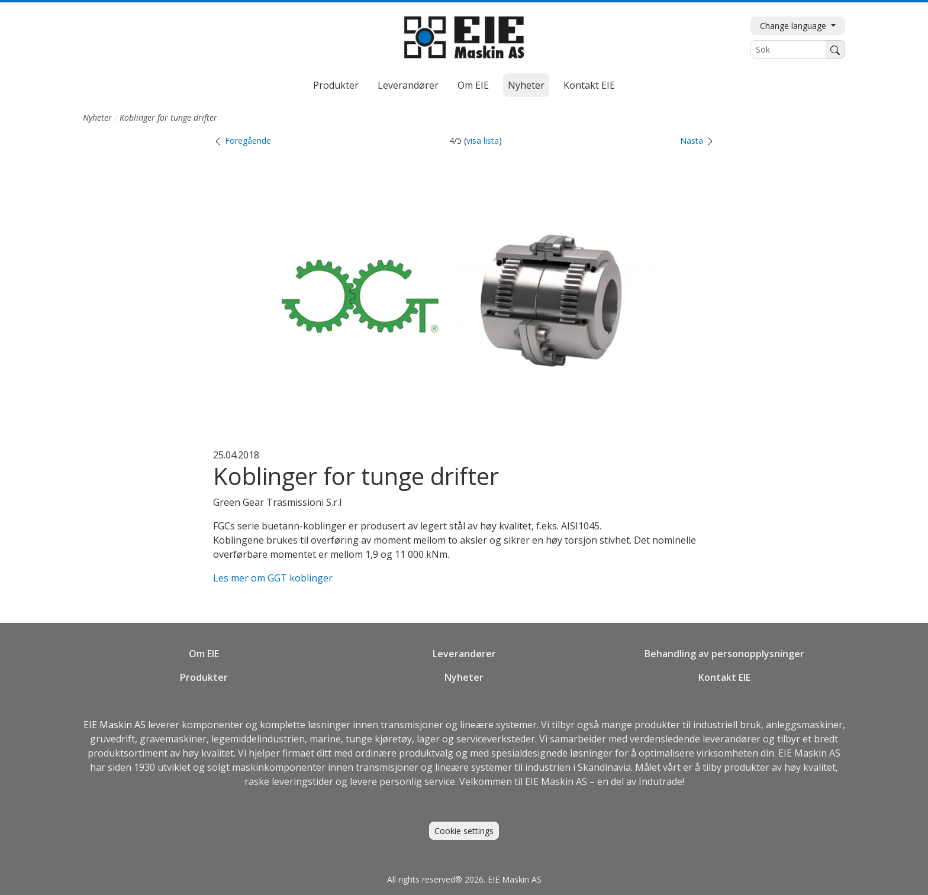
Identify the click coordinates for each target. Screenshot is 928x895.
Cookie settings (464, 830)
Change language (794, 25)
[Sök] (788, 49)
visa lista (482, 140)
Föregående (242, 140)
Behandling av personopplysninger (724, 653)
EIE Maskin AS (115, 724)
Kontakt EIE (589, 85)
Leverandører (408, 85)
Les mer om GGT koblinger (273, 577)
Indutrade (660, 781)
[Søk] (835, 49)
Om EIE (473, 85)
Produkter (336, 85)
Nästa (697, 140)
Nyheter (526, 85)
